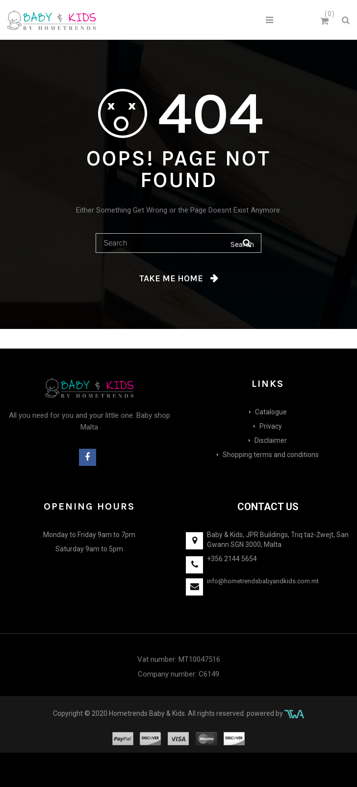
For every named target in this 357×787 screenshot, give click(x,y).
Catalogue (271, 412)
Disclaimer (271, 440)
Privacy (270, 426)
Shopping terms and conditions (271, 455)
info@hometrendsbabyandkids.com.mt (263, 581)
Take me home (171, 278)
